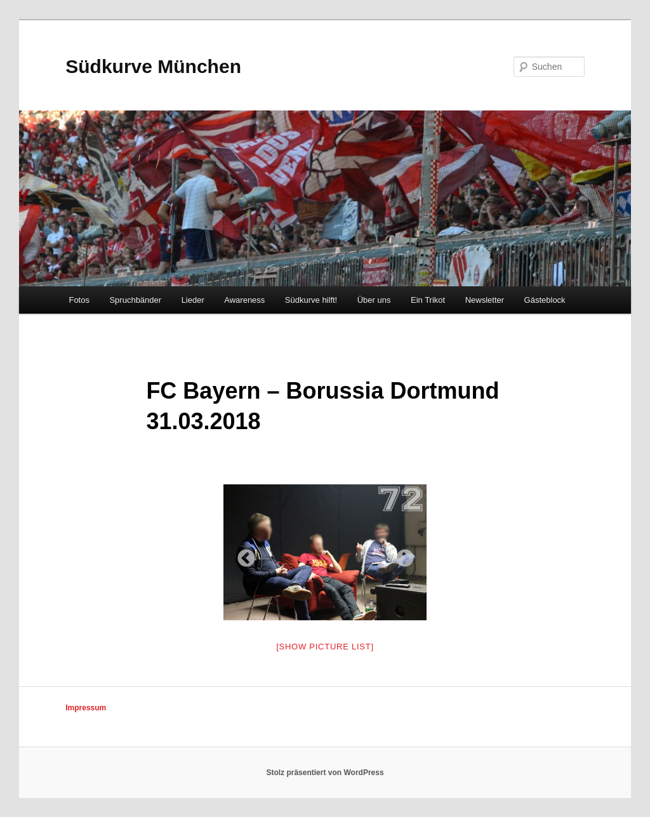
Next (401, 554)
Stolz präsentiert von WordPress (324, 772)
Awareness (244, 300)
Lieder (193, 300)
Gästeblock (545, 300)
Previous (242, 554)
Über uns (374, 300)
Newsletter (484, 300)
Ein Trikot (428, 300)
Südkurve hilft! (311, 300)
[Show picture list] (325, 646)
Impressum (85, 707)
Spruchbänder (135, 300)
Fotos (79, 300)
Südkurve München (153, 66)
